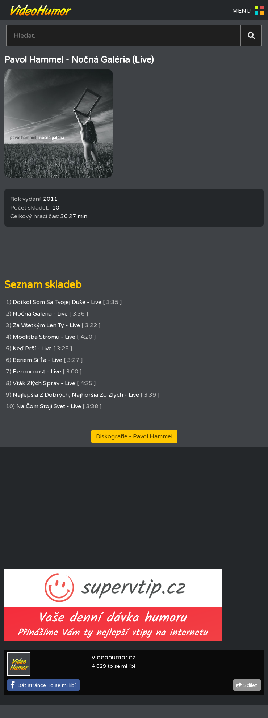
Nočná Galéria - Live (40, 313)
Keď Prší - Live (32, 348)
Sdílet (250, 685)
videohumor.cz (113, 657)
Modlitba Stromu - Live (44, 337)
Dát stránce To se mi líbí (46, 685)
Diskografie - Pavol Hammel (134, 436)
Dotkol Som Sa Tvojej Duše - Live (57, 302)
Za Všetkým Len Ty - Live (46, 325)
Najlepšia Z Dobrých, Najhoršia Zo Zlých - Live (76, 394)
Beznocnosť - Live (37, 371)
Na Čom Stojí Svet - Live (48, 406)
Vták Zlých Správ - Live (44, 383)
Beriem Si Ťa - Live (37, 360)
